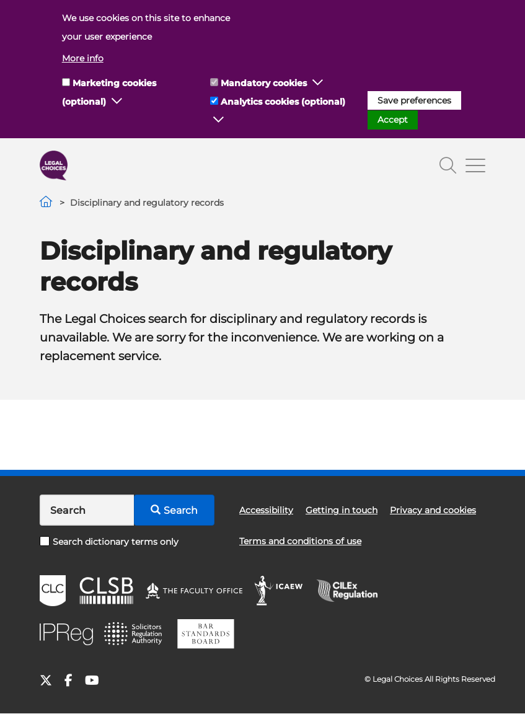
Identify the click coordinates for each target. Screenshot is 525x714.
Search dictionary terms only (109, 541)
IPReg (66, 634)
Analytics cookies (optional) (283, 101)
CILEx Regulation (353, 591)
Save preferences (414, 100)
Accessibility (266, 510)
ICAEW (279, 590)
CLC (53, 590)
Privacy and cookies (433, 510)
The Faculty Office (194, 591)
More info (83, 58)
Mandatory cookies (264, 83)
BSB (205, 634)
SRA (134, 634)
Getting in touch (341, 510)
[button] (117, 102)
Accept (392, 119)
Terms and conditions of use (300, 541)
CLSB (105, 590)
